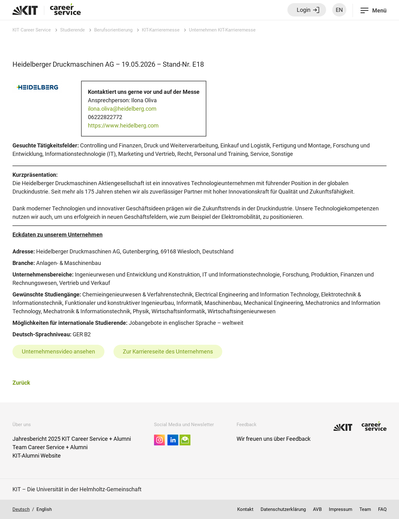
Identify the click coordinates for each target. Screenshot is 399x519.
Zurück (21, 382)
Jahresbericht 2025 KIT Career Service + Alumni (71, 438)
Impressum (340, 509)
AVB (317, 509)
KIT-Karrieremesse (161, 30)
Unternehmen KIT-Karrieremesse (222, 30)
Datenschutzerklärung (283, 509)
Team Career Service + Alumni (50, 447)
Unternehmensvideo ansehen (58, 351)
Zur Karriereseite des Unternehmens (168, 351)
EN (339, 10)
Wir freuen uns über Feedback (273, 438)
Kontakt (245, 509)
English (44, 509)
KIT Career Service (31, 30)
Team (365, 509)
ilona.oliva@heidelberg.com (122, 108)
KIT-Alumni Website (36, 455)
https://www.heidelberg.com (123, 125)
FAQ (382, 509)
